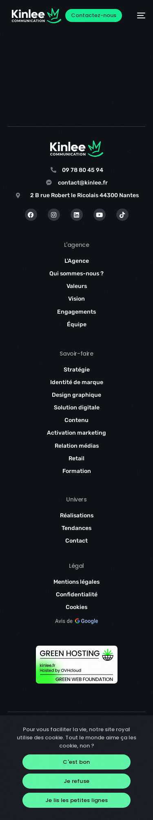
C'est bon (76, 762)
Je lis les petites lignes (76, 800)
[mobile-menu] (137, 15)
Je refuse (76, 781)
